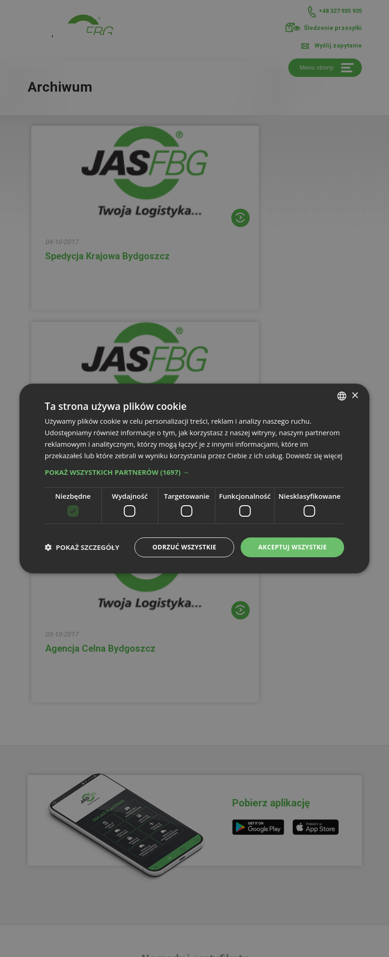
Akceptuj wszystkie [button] (291, 552)
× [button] (354, 389)
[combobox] (342, 390)
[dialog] (194, 478)
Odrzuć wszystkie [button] (181, 552)
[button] (194, 477)
